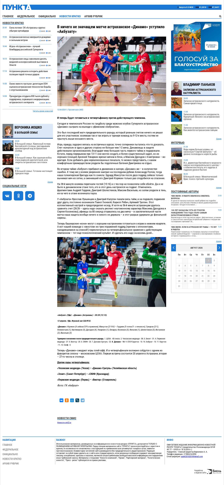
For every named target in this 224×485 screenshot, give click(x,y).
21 (202, 276)
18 (185, 276)
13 (197, 271)
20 (197, 276)
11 (185, 271)
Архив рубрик (93, 16)
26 (191, 281)
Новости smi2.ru (64, 422)
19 (191, 276)
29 (208, 281)
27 (197, 281)
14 (202, 271)
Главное (8, 16)
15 (208, 271)
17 (179, 276)
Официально (47, 16)
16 (214, 271)
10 (179, 271)
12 (191, 271)
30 (214, 281)
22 (208, 276)
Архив (50, 182)
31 (179, 286)
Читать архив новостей (43, 111)
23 (214, 276)
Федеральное (26, 16)
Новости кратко (70, 16)
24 (179, 281)
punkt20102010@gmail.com (192, 456)
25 (185, 281)
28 (202, 281)
